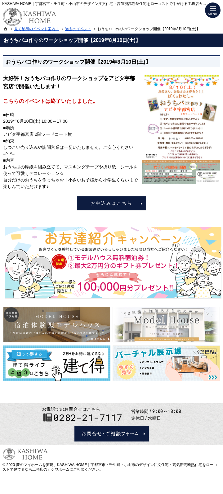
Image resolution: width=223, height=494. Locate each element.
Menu (213, 10)
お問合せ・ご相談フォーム (111, 433)
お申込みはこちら (111, 203)
